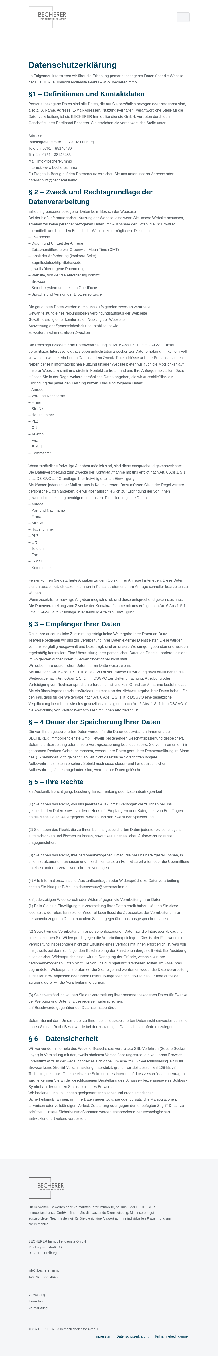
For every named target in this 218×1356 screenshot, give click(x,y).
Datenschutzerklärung (132, 1336)
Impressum (102, 1336)
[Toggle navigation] (183, 17)
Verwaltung (37, 1295)
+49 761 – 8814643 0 (44, 1277)
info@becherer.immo (44, 1270)
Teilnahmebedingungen (172, 1336)
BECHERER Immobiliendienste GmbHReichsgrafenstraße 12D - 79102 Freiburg (57, 1247)
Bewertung (37, 1301)
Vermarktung (38, 1308)
